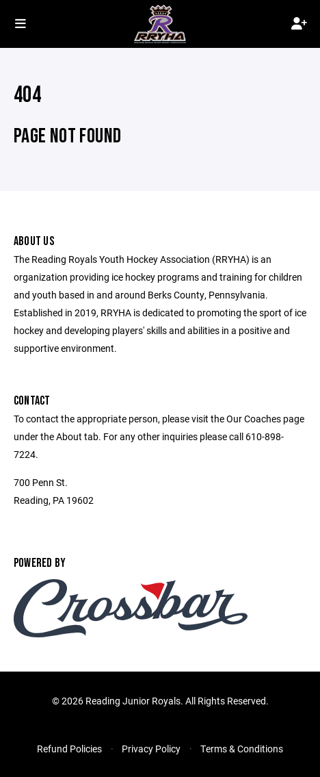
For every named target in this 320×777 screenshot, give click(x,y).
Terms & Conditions (241, 748)
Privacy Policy (151, 748)
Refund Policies (69, 748)
